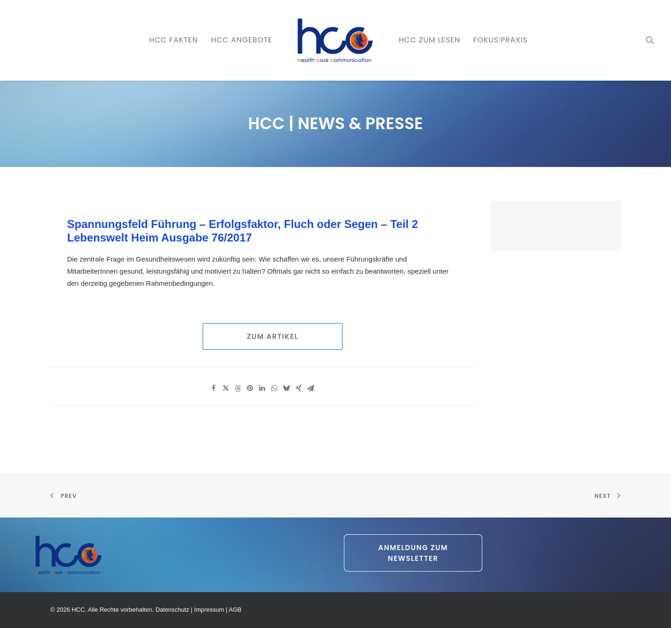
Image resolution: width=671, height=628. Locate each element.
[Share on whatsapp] (274, 388)
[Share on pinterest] (250, 388)
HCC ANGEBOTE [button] (242, 40)
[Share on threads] (238, 388)
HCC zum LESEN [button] (429, 40)
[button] (650, 40)
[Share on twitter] (226, 388)
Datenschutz (172, 609)
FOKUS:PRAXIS (500, 40)
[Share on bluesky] (286, 388)
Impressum (209, 609)
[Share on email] (310, 388)
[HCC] (335, 40)
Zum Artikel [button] (273, 336)
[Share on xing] (298, 388)
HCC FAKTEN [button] (173, 40)
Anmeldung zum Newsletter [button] (414, 553)
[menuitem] (174, 40)
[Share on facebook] (213, 388)
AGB (235, 609)
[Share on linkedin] (262, 388)
